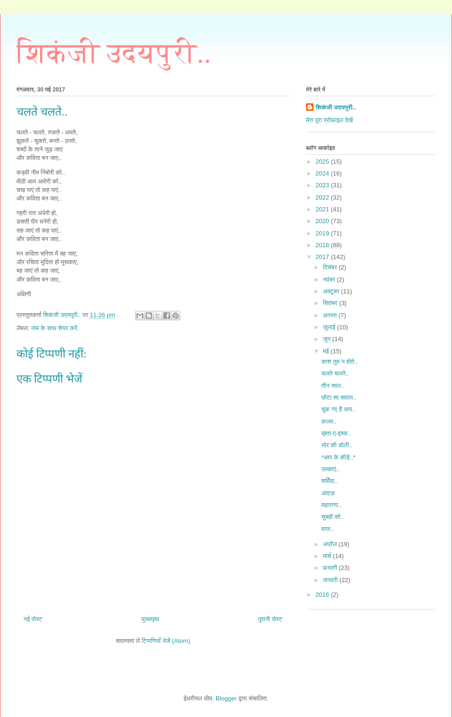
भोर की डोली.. (336, 445)
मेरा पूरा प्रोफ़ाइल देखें (329, 120)
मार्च (328, 555)
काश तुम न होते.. (339, 361)
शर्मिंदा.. (329, 480)
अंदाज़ (327, 493)
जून (327, 338)
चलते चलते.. (335, 373)
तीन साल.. (332, 385)
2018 (323, 245)
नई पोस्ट (33, 619)
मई (327, 351)
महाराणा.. (331, 505)
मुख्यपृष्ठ (150, 619)
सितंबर (331, 303)
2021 (323, 209)
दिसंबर (331, 267)
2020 (323, 221)
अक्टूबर (332, 291)
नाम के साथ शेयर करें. (55, 328)
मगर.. (327, 529)
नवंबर (330, 279)
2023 (323, 185)
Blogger (226, 698)
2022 (323, 197)
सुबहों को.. (332, 516)
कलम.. (328, 421)
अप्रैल (331, 544)
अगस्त (331, 315)
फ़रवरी (331, 567)
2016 (323, 594)
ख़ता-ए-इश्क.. (336, 433)
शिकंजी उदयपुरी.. (113, 53)
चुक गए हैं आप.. (338, 409)
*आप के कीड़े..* (338, 457)
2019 (323, 233)
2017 (323, 256)
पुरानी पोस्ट (270, 619)
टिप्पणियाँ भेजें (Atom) (166, 640)
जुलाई (330, 327)
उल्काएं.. (330, 469)
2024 (323, 173)
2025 (323, 161)
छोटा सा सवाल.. (338, 397)
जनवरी (331, 580)
